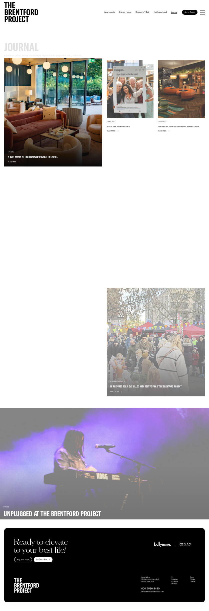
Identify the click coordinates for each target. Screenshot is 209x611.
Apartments (109, 12)
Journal (174, 12)
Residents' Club (142, 12)
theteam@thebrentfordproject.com (152, 592)
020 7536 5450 (150, 588)
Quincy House (125, 12)
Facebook (175, 582)
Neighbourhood (160, 12)
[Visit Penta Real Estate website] (184, 544)
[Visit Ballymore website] (161, 544)
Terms (192, 577)
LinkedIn (175, 584)
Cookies (192, 582)
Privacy (192, 579)
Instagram (175, 579)
